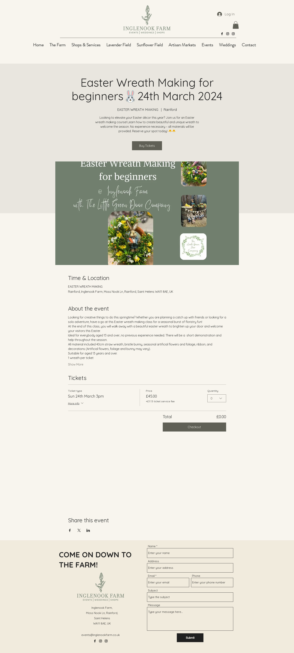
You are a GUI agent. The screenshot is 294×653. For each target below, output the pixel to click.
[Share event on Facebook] (70, 530)
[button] (235, 25)
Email (151, 575)
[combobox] (216, 398)
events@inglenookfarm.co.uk (100, 635)
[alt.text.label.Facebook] (222, 34)
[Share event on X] (79, 530)
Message (154, 605)
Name (152, 546)
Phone (196, 575)
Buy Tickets (147, 146)
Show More (75, 364)
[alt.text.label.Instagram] (228, 34)
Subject (153, 590)
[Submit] (190, 637)
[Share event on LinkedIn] (88, 530)
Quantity (212, 391)
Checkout (194, 427)
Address (153, 561)
